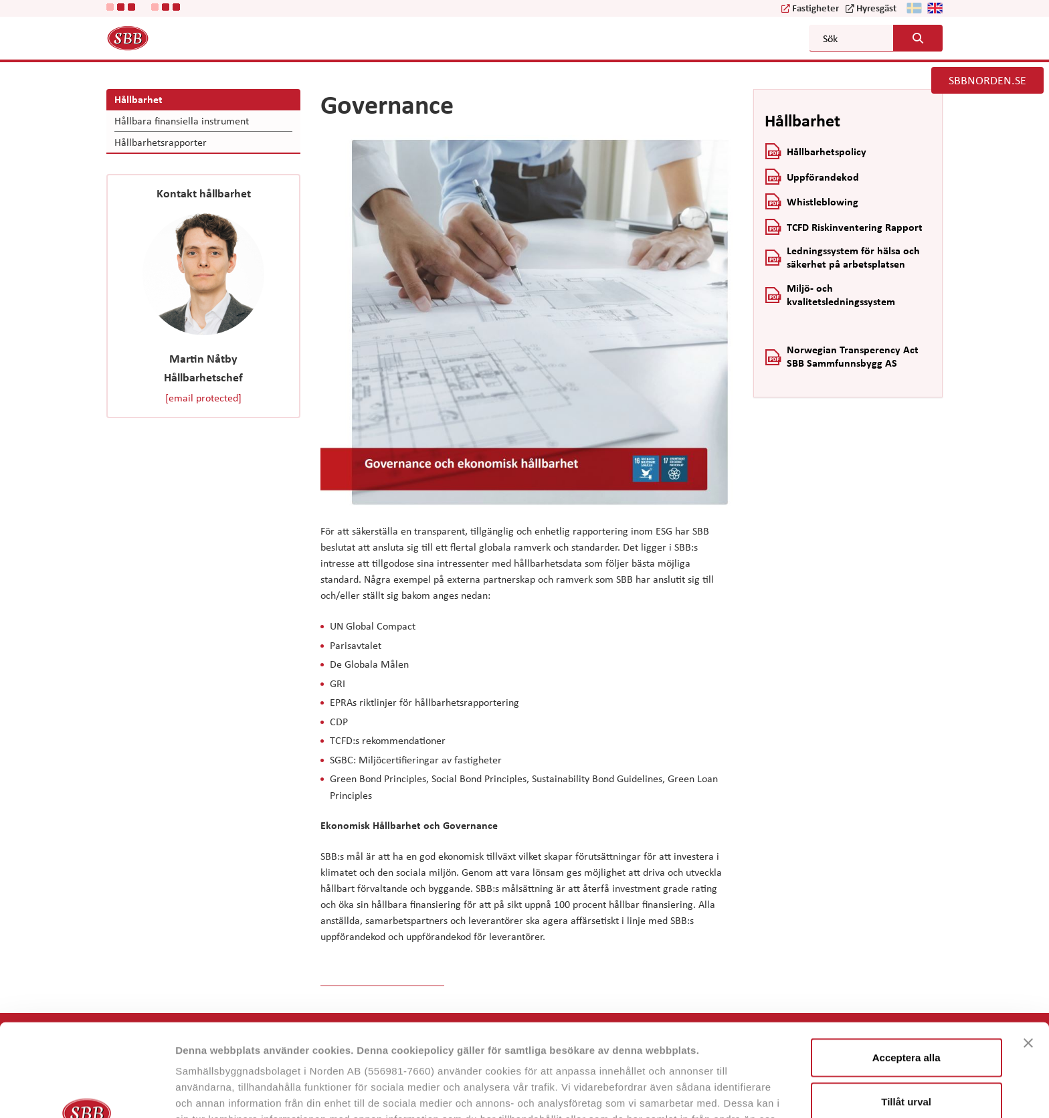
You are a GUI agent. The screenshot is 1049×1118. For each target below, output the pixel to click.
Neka (906, 1058)
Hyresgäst (876, 7)
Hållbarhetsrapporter (160, 141)
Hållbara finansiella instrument (181, 120)
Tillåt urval (906, 1014)
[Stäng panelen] (1028, 956)
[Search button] (918, 38)
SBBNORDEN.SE (987, 80)
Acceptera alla (906, 970)
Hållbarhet (138, 99)
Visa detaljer (727, 1091)
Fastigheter (815, 7)
